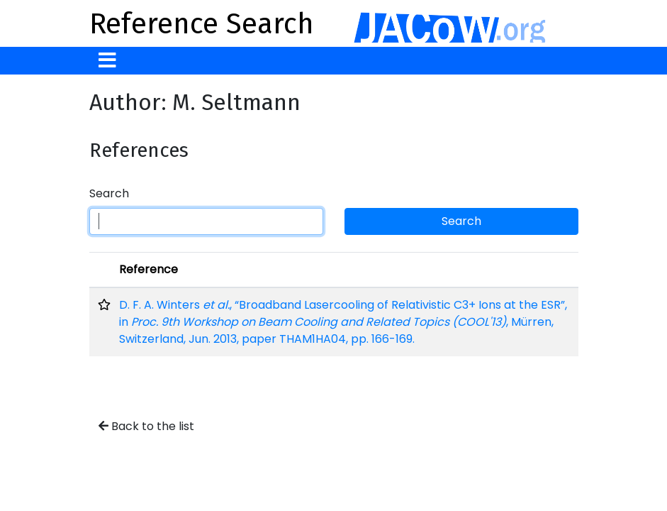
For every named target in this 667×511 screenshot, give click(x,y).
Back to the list (146, 426)
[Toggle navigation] (107, 61)
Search (109, 193)
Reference (148, 269)
